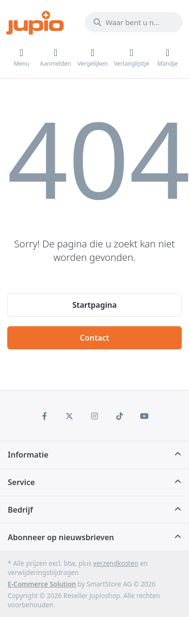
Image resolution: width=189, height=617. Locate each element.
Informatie (28, 454)
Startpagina (94, 305)
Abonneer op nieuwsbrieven (61, 537)
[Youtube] (144, 416)
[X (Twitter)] (69, 416)
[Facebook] (44, 416)
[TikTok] (119, 416)
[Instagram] (94, 416)
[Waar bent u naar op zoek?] (134, 22)
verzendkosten (115, 563)
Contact (95, 337)
